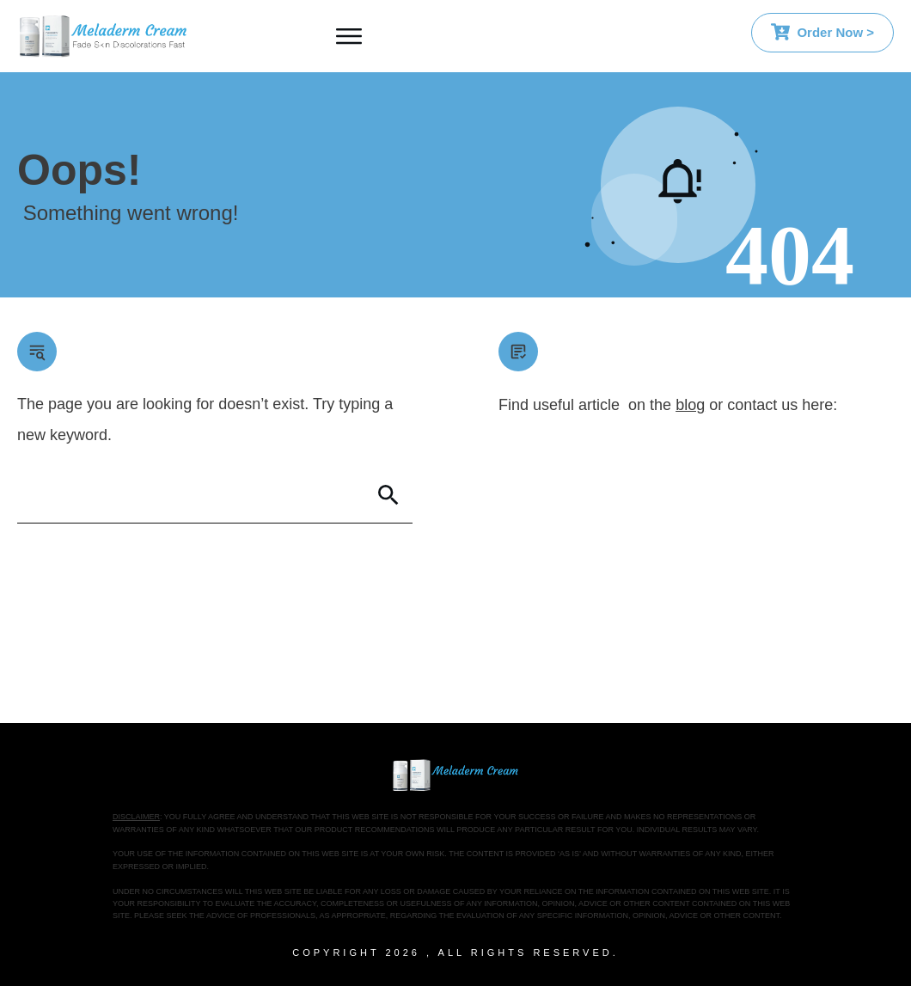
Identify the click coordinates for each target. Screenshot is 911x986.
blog (690, 404)
